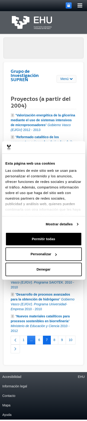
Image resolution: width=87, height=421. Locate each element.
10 (72, 341)
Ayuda (6, 415)
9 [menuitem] (63, 341)
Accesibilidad (11, 377)
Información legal (14, 386)
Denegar (43, 269)
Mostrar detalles (59, 224)
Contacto (8, 396)
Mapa (6, 405)
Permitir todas (43, 239)
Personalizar (44, 254)
